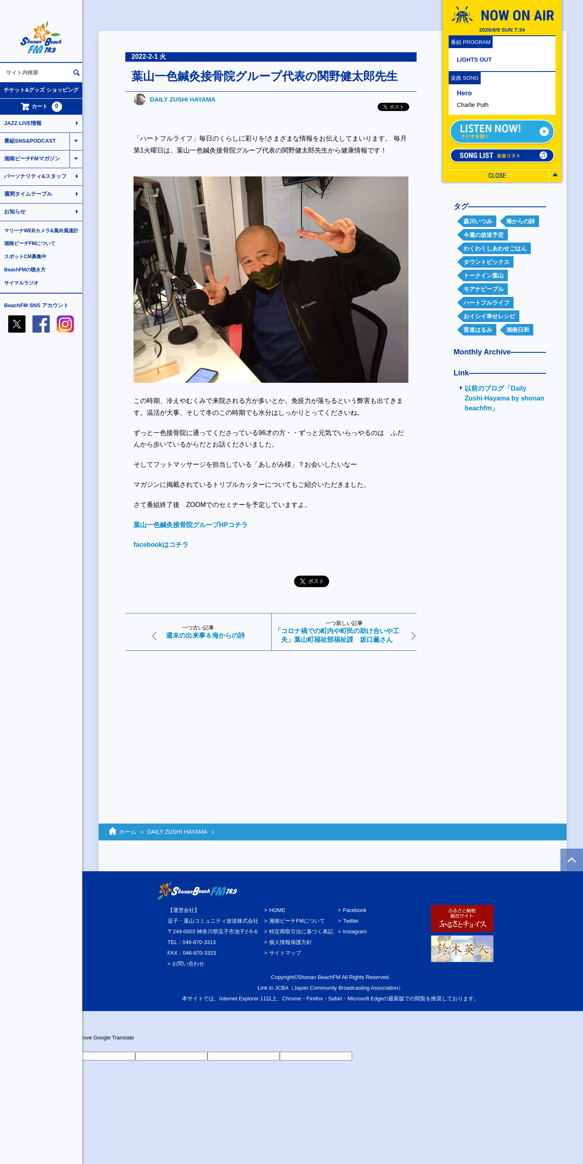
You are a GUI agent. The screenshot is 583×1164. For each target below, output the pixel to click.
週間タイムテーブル (28, 194)
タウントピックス (486, 262)
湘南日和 (517, 329)
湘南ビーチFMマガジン (32, 158)
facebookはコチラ (161, 544)
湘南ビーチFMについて (29, 243)
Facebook (354, 910)
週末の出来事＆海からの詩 (205, 635)
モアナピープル (483, 289)
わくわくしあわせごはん (495, 248)
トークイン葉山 (483, 275)
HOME (277, 910)
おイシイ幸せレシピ (489, 316)
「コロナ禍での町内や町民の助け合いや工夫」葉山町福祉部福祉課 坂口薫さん (336, 635)
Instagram (355, 931)
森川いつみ (477, 221)
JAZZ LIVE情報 (22, 123)
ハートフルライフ (486, 302)
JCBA (281, 988)
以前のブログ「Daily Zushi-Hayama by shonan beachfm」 (504, 398)
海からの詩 (520, 221)
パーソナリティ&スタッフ (35, 176)
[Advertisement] (271, 720)
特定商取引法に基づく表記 (301, 931)
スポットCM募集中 (25, 256)
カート (41, 107)
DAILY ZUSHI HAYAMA (183, 99)
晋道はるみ (477, 329)
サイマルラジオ (21, 283)
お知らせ (14, 211)
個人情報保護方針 (290, 942)
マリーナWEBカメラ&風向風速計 (41, 231)
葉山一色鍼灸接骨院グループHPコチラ (191, 524)
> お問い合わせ (186, 963)
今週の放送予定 (483, 234)
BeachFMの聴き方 (25, 270)
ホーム (127, 831)
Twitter (351, 921)
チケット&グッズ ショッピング (41, 90)
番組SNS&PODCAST (30, 141)
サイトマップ (285, 953)
